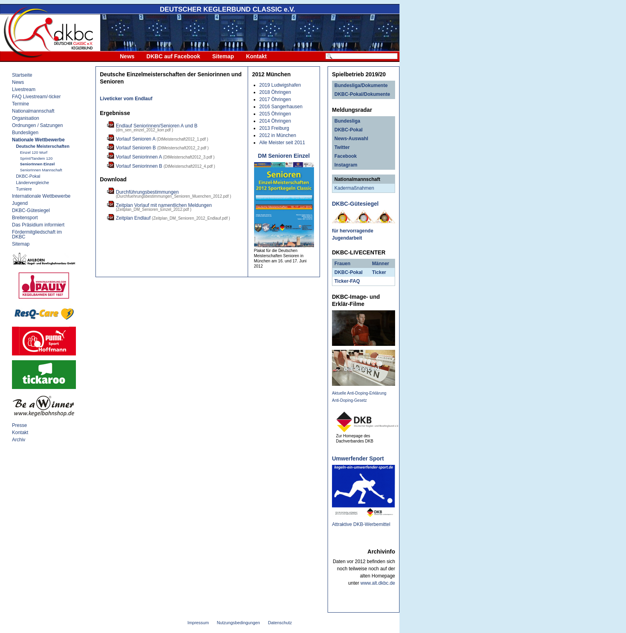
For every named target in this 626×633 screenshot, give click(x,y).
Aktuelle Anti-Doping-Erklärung (359, 393)
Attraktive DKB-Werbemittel (361, 524)
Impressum (198, 622)
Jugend (20, 203)
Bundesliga (347, 121)
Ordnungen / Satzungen (37, 125)
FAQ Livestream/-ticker (36, 96)
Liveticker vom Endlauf (126, 98)
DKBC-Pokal (28, 176)
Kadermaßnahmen (354, 188)
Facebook (345, 156)
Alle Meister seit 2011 (282, 142)
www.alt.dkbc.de (377, 583)
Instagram (345, 165)
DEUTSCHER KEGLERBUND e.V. (227, 9)
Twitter (342, 147)
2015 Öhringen (275, 114)
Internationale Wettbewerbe (41, 196)
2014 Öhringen (275, 121)
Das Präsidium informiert (38, 225)
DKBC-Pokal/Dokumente (362, 94)
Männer (380, 263)
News (127, 56)
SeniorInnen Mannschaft (41, 170)
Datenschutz (280, 622)
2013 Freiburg (274, 128)
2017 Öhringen (275, 99)
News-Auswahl (351, 138)
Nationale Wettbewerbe (38, 140)
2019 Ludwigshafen (280, 85)
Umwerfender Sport (358, 458)
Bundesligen (25, 132)
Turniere (24, 189)
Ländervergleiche (32, 182)
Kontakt (256, 56)
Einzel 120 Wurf (33, 152)
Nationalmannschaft (33, 111)
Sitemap (223, 56)
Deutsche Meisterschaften (43, 146)
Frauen (342, 263)
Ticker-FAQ (347, 281)
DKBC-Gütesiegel (31, 210)
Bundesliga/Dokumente (361, 85)
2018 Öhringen (275, 92)
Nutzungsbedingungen (238, 622)
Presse (19, 425)
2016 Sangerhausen (280, 106)
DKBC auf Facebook (174, 56)
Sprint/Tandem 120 (36, 158)
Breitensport (25, 217)
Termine (20, 104)
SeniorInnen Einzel (37, 164)
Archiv (18, 440)
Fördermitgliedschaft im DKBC (37, 234)
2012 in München (277, 135)
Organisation (25, 118)
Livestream (24, 89)
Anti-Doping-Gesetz (349, 400)
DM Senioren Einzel (284, 156)
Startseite (22, 75)
